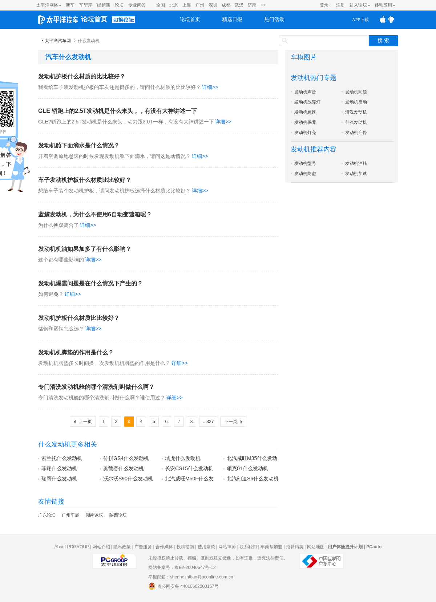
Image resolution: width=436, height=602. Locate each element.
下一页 (230, 421)
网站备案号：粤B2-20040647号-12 (181, 567)
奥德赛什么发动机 (123, 468)
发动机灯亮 (305, 132)
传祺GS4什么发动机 (126, 458)
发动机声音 (305, 91)
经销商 (103, 5)
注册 (340, 5)
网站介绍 (101, 546)
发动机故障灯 (307, 102)
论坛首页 (94, 19)
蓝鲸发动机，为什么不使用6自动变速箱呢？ (95, 214)
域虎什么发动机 (183, 458)
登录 (324, 5)
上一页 (85, 421)
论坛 (119, 5)
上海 (186, 5)
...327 (208, 421)
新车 (70, 5)
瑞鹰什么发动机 (59, 478)
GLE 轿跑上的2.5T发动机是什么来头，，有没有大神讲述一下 (117, 111)
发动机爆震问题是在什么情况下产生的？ (90, 283)
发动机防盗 (305, 173)
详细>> (210, 87)
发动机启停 (356, 132)
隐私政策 (122, 546)
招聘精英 (294, 546)
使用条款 (206, 546)
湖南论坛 (94, 515)
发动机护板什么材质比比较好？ (79, 318)
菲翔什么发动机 (59, 468)
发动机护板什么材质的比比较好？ (81, 76)
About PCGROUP (71, 546)
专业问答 (137, 5)
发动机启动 (356, 102)
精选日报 (232, 19)
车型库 (85, 5)
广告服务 (143, 546)
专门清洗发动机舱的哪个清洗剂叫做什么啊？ (96, 387)
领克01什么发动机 (247, 468)
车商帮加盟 (271, 546)
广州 (199, 5)
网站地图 (315, 546)
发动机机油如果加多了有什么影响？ (84, 249)
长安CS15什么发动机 (189, 468)
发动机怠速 (305, 112)
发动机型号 (305, 163)
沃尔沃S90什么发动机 (128, 478)
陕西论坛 (118, 515)
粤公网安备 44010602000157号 (183, 586)
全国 (160, 5)
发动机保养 (305, 122)
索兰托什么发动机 (61, 458)
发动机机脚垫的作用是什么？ (76, 352)
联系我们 (248, 546)
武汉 (239, 5)
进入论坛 (358, 5)
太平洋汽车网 (58, 40)
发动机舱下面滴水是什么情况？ (79, 145)
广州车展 (70, 515)
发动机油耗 (356, 163)
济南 (252, 5)
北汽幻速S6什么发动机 (253, 478)
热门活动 (274, 19)
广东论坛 (47, 515)
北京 (173, 5)
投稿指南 (185, 546)
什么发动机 (356, 122)
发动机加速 (356, 173)
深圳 (213, 5)
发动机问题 (356, 91)
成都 (226, 5)
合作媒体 (164, 546)
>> (263, 5)
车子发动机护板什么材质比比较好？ (84, 180)
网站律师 (227, 546)
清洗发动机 (356, 112)
